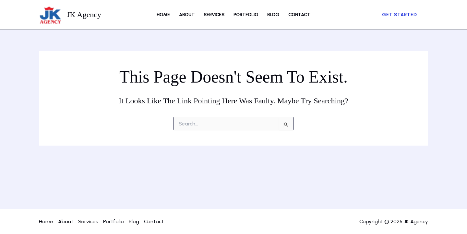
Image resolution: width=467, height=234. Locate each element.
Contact (299, 15)
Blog (273, 15)
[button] (399, 15)
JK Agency (84, 14)
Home (163, 15)
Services (214, 15)
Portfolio (246, 15)
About (187, 15)
